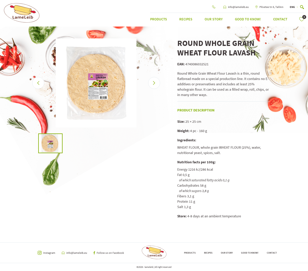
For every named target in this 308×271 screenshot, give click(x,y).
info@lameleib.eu (236, 7)
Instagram (46, 253)
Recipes (185, 19)
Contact (280, 19)
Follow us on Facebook (108, 253)
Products (158, 19)
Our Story (214, 19)
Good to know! (248, 19)
